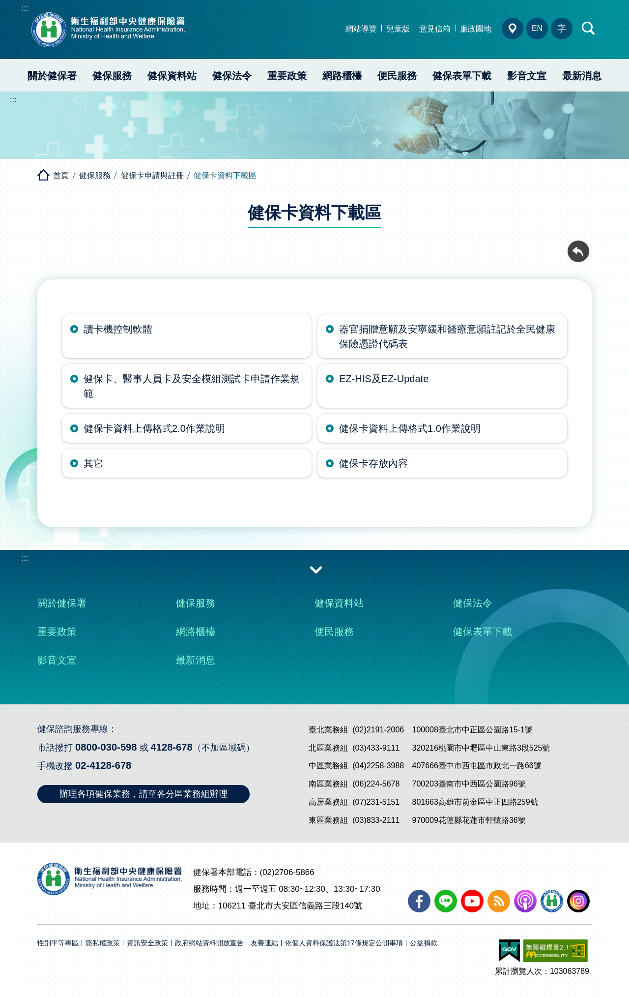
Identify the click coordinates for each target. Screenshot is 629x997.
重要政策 (287, 75)
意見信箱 (435, 29)
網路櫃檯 (342, 75)
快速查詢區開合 (589, 28)
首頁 (61, 175)
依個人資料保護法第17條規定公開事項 (344, 943)
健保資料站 (172, 75)
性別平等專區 (58, 943)
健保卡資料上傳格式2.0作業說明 (154, 428)
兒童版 (398, 29)
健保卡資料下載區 (225, 175)
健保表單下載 (461, 75)
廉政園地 (475, 29)
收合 (316, 569)
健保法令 (232, 75)
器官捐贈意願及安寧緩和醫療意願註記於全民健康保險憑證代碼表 (447, 336)
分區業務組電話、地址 (512, 28)
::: (25, 8)
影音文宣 (526, 75)
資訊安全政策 (147, 943)
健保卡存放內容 (373, 463)
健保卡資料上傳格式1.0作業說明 (410, 428)
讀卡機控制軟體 (118, 329)
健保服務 (112, 75)
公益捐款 (423, 943)
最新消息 (581, 75)
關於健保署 (52, 75)
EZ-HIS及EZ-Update (384, 378)
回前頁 (578, 246)
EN (537, 28)
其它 (93, 463)
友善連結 (264, 943)
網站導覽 (361, 29)
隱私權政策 (103, 943)
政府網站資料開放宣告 (209, 943)
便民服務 (397, 75)
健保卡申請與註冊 (152, 175)
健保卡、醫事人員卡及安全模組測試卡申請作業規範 (192, 386)
